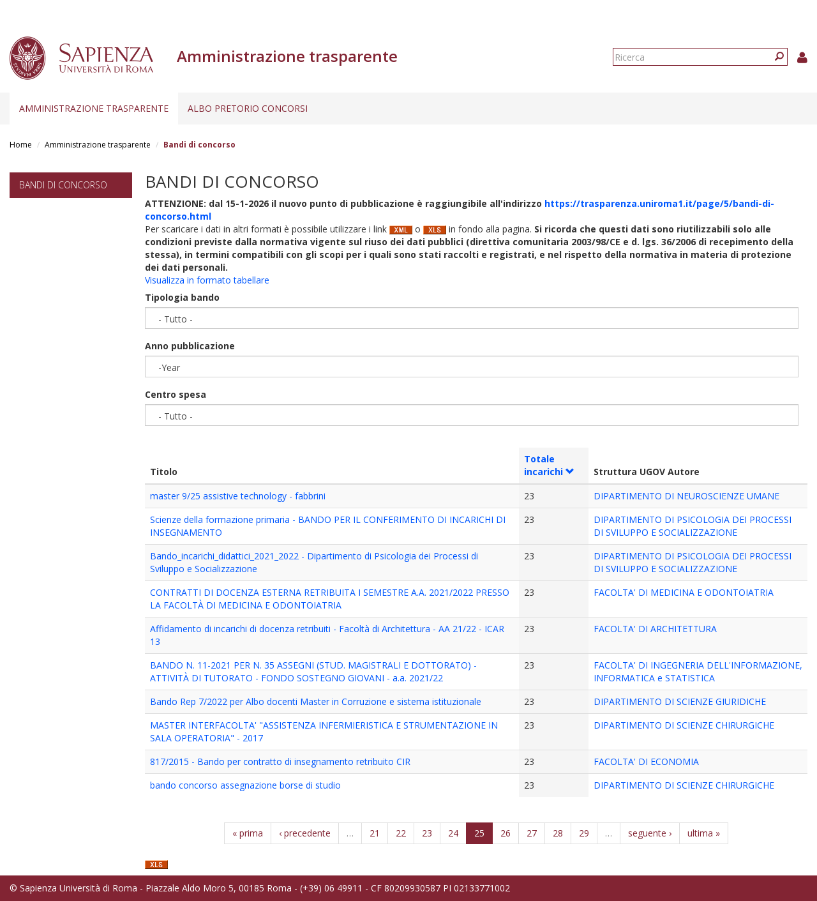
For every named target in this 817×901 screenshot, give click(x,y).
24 (453, 833)
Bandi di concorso (63, 185)
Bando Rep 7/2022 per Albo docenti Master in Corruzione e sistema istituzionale (315, 701)
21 (375, 833)
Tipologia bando (182, 297)
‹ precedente (305, 833)
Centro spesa (175, 394)
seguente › (649, 833)
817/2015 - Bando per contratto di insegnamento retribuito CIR (280, 761)
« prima (247, 833)
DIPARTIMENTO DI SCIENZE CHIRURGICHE (684, 725)
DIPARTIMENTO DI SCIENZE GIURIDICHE (680, 701)
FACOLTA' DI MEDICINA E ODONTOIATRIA (684, 592)
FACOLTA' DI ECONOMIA (646, 761)
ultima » (703, 833)
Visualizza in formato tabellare (207, 280)
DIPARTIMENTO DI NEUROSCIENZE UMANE (686, 496)
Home (21, 144)
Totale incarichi (549, 465)
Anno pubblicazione (190, 346)
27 (532, 833)
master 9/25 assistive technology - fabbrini (238, 496)
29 (584, 833)
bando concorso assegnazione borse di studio (245, 785)
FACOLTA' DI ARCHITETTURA (655, 629)
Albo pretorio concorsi (248, 108)
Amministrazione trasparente (94, 108)
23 (427, 833)
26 (505, 833)
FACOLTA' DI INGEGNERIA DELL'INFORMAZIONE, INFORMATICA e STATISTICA (698, 671)
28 (558, 833)
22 (401, 833)
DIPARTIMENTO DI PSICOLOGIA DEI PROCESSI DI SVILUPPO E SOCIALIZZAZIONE (692, 525)
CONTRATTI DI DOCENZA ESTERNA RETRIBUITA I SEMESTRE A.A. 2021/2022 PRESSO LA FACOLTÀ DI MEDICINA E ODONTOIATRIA (329, 598)
